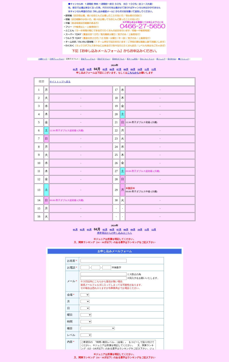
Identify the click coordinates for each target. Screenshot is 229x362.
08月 (126, 69)
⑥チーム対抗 (132, 59)
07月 (119, 69)
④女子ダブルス (103, 59)
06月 (112, 69)
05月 (105, 69)
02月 (82, 69)
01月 (75, 69)
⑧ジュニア (160, 59)
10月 (140, 69)
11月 (147, 69)
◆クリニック (183, 59)
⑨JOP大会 (171, 59)
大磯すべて (42, 59)
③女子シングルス (88, 59)
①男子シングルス (57, 59)
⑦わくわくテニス (147, 59)
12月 (153, 69)
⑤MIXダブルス (118, 59)
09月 (133, 69)
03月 (89, 69)
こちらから (133, 72)
